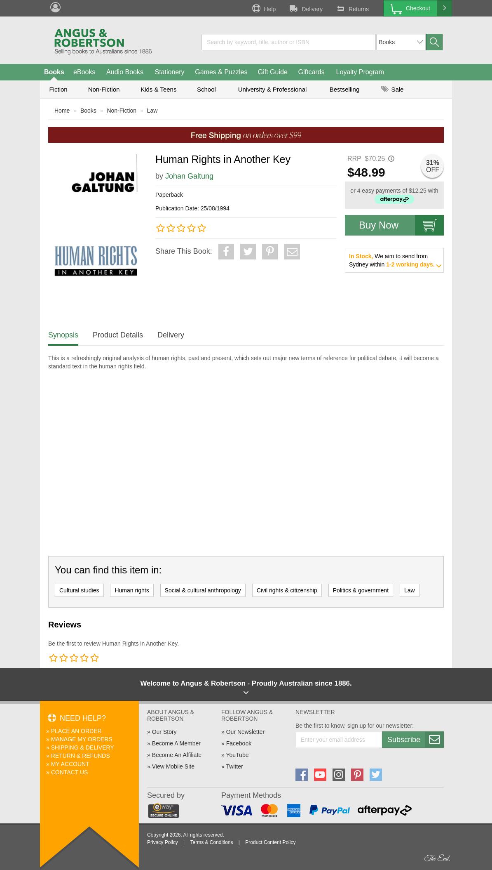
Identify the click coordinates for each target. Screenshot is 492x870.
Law (152, 110)
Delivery (305, 8)
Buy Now (401, 225)
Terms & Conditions (211, 842)
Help (263, 8)
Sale (392, 89)
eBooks (84, 71)
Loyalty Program (360, 71)
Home (62, 110)
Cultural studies (79, 590)
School (206, 89)
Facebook (238, 743)
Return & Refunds (80, 755)
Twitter (234, 766)
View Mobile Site (173, 766)
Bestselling (345, 89)
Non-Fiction (104, 89)
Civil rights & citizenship (287, 590)
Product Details (118, 335)
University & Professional (272, 89)
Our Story (164, 732)
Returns (352, 8)
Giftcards (311, 71)
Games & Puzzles (221, 71)
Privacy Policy (162, 842)
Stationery (169, 71)
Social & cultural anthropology (203, 590)
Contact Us (69, 772)
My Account (70, 764)
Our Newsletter (245, 732)
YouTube (237, 755)
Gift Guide (273, 71)
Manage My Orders (81, 739)
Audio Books (124, 71)
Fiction (58, 89)
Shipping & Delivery (82, 747)
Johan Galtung (189, 176)
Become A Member (176, 743)
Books (54, 71)
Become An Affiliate (176, 755)
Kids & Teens (158, 89)
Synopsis (63, 335)
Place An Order (76, 731)
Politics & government (361, 590)
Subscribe (415, 739)
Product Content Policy (270, 842)
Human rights (132, 590)
